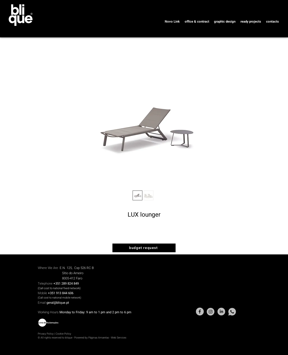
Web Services (118, 338)
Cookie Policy (63, 334)
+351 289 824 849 (66, 283)
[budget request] (144, 248)
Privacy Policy (46, 334)
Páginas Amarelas (99, 338)
